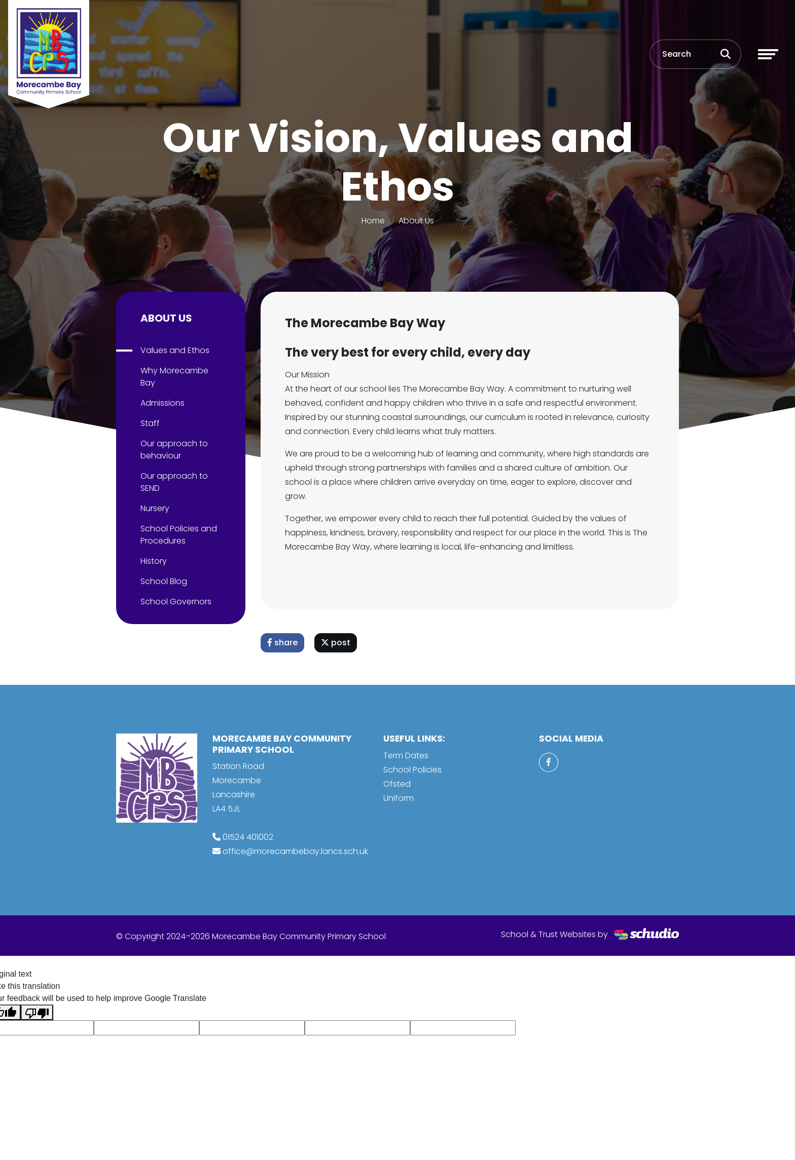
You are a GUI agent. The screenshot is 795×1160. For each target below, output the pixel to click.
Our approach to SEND (174, 482)
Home (373, 220)
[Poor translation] (37, 1012)
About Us (416, 220)
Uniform (398, 798)
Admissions (162, 403)
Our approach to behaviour (174, 449)
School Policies (412, 770)
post (335, 642)
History (153, 561)
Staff (150, 423)
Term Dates (405, 755)
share (282, 642)
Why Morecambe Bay (174, 377)
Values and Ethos (174, 350)
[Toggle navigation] (768, 54)
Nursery (154, 508)
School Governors (175, 601)
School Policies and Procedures (178, 535)
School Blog (163, 581)
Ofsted (397, 784)
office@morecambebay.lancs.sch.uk (295, 851)
